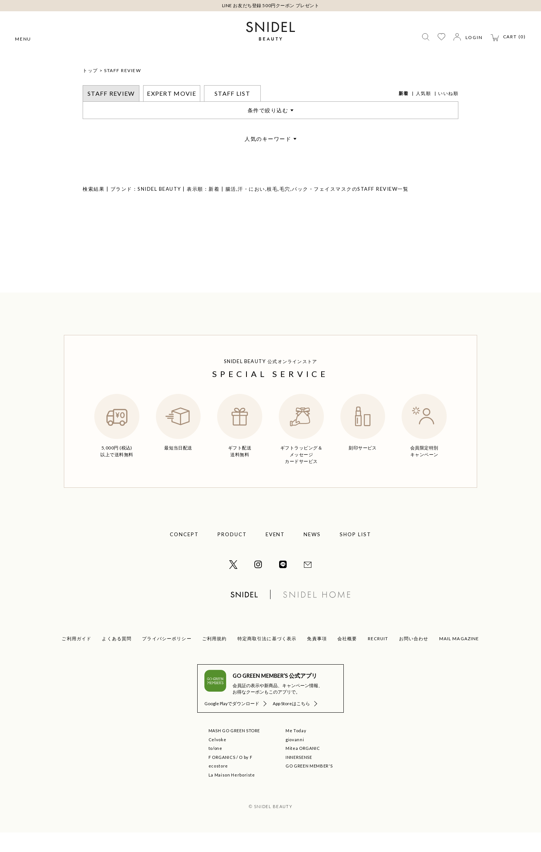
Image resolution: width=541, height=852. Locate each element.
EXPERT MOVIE (171, 112)
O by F (245, 776)
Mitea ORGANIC (303, 767)
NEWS (312, 554)
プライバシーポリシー (167, 658)
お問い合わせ (414, 658)
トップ (90, 90)
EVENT (275, 554)
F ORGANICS (222, 776)
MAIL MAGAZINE (459, 658)
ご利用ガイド (76, 658)
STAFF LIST (232, 112)
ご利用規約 (214, 658)
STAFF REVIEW (122, 90)
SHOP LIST (355, 554)
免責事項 (317, 658)
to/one (215, 767)
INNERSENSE (299, 776)
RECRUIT (378, 658)
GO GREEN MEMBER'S (309, 785)
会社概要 (347, 658)
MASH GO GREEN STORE (234, 750)
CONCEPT (184, 554)
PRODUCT (232, 554)
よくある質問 (116, 658)
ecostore (218, 785)
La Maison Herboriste (232, 794)
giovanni (295, 759)
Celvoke (218, 759)
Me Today (296, 750)
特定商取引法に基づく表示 (267, 658)
